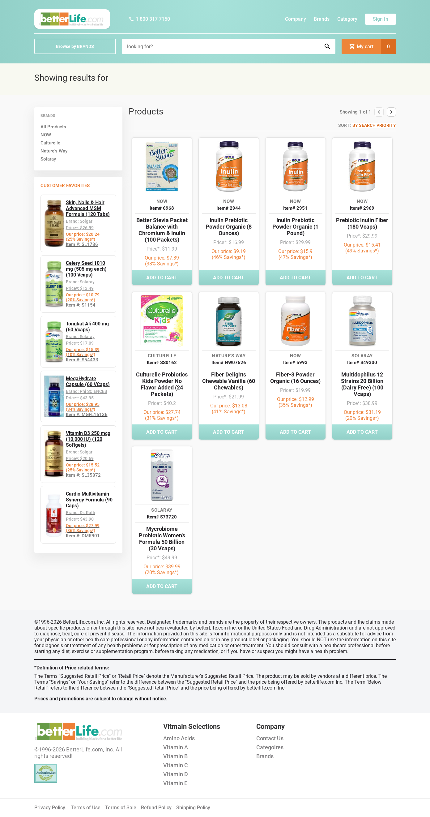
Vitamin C (175, 765)
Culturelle (50, 143)
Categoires (269, 747)
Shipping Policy (193, 808)
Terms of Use (85, 808)
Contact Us (269, 738)
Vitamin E (175, 783)
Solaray (48, 159)
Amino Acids (179, 738)
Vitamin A (175, 747)
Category (347, 19)
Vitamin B (175, 756)
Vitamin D (175, 774)
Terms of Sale (120, 808)
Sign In (380, 19)
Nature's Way (53, 151)
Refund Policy (156, 808)
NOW (45, 135)
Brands (322, 19)
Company (295, 19)
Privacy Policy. (50, 808)
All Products (53, 127)
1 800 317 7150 (149, 19)
